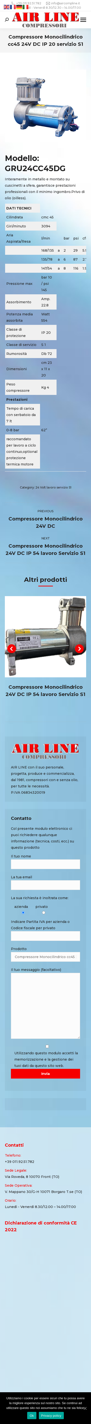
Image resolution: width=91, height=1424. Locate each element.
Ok (32, 1415)
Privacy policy (51, 1415)
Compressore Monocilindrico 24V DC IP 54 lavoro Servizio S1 (45, 690)
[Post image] (45, 636)
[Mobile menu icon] (83, 20)
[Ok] (85, 1408)
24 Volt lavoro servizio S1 (53, 487)
